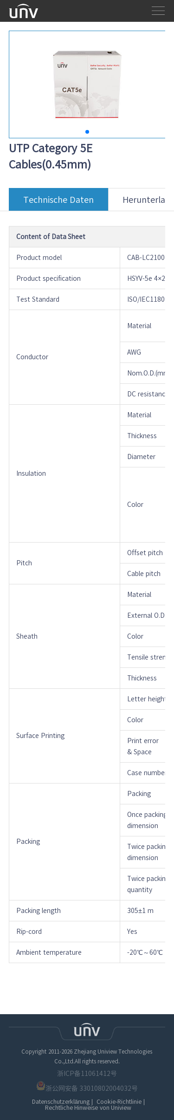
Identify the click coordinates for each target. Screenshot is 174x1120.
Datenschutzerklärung (61, 1102)
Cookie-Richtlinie (119, 1102)
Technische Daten (58, 203)
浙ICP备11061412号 (87, 1073)
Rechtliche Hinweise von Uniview (88, 1108)
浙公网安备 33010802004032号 (87, 1086)
